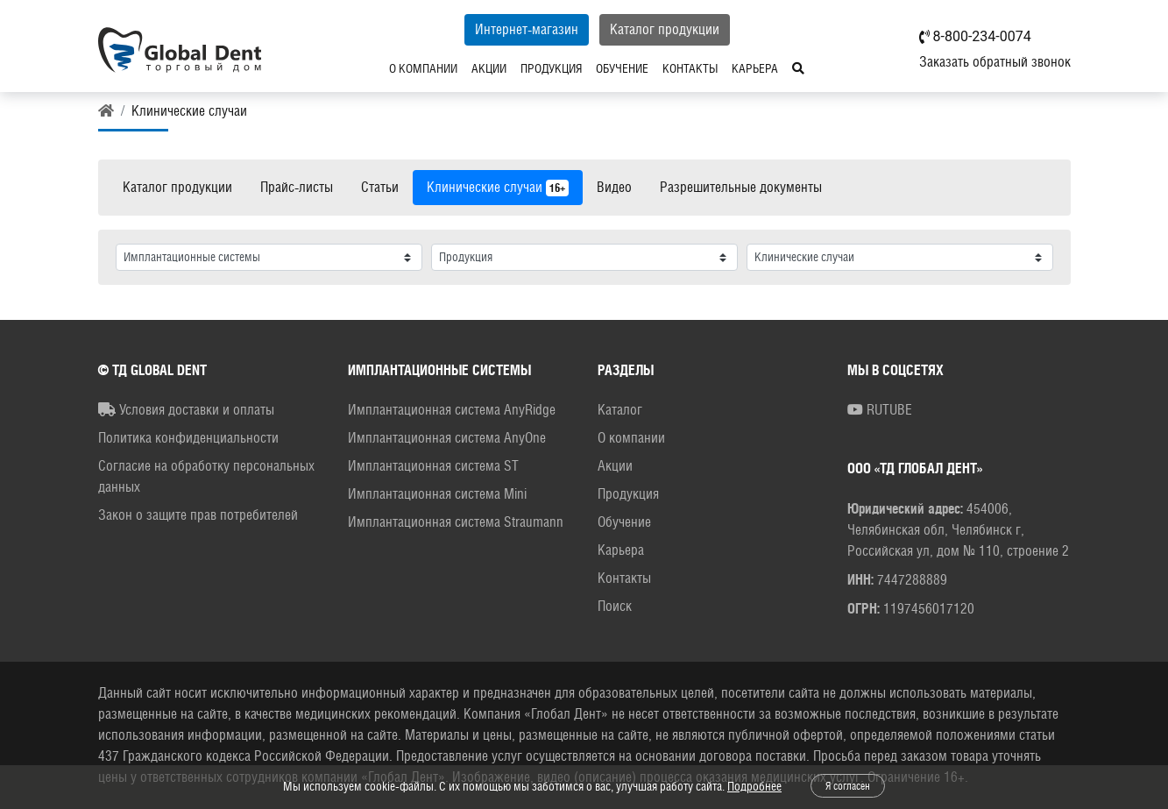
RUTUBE (879, 409)
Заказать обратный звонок (995, 61)
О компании (423, 68)
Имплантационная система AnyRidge (452, 409)
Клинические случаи (498, 187)
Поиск (615, 606)
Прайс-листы (296, 187)
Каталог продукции (664, 29)
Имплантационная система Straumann (455, 522)
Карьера (755, 68)
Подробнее (754, 786)
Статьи (380, 187)
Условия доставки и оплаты (186, 409)
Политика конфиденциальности (188, 437)
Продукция (551, 68)
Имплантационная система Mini (437, 494)
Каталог (620, 409)
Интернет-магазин (526, 29)
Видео (614, 187)
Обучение (622, 68)
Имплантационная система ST (433, 466)
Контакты (690, 68)
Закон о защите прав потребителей (198, 515)
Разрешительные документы (741, 187)
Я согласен (847, 786)
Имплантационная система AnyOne (447, 437)
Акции (488, 68)
